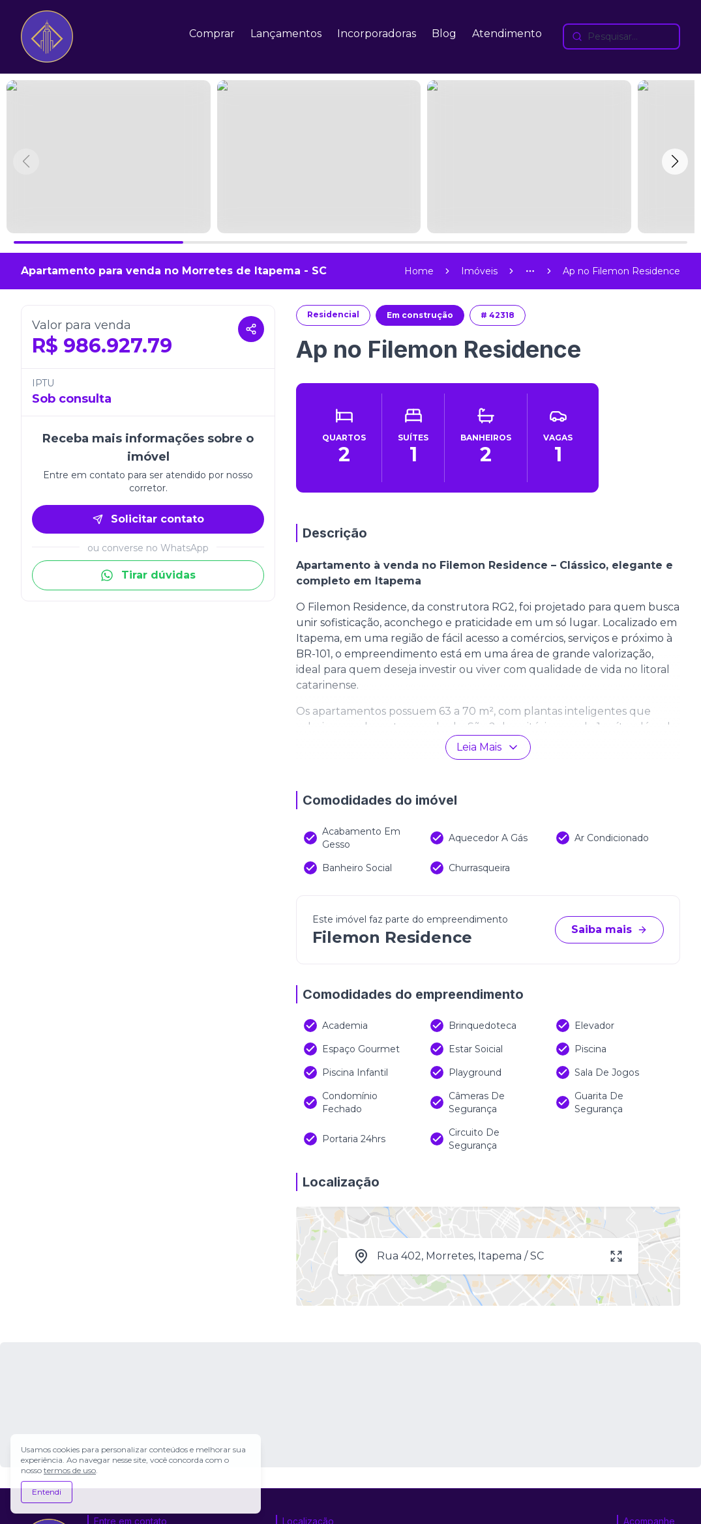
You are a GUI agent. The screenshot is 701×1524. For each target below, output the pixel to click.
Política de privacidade (263, 1508)
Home (419, 118)
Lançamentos (285, 33)
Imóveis (479, 118)
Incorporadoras (376, 33)
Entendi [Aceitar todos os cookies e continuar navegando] (46, 1492)
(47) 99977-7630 (137, 1432)
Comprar (212, 33)
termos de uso (70, 1470)
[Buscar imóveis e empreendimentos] (621, 36)
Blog (444, 33)
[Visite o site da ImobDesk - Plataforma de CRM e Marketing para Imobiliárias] (578, 1508)
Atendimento (507, 33)
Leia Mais (488, 594)
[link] (621, 117)
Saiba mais (609, 776)
